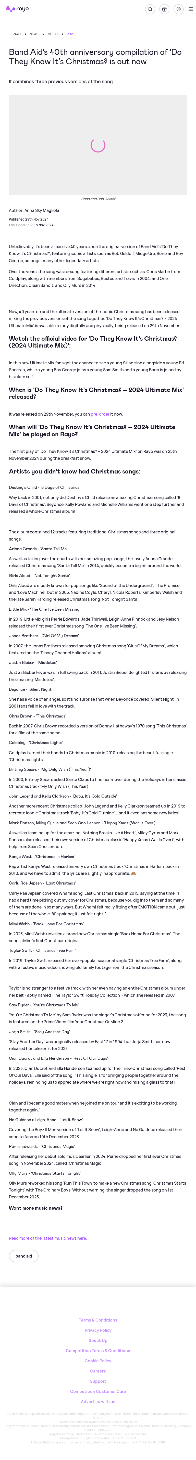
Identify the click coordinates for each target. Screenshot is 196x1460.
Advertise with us (98, 1401)
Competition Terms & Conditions (98, 1350)
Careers (98, 1371)
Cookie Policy (98, 1361)
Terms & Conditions (98, 1320)
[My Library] (164, 9)
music (53, 34)
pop (70, 34)
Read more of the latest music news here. (48, 1238)
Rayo (17, 34)
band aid (24, 1256)
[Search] (150, 9)
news (34, 34)
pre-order (100, 414)
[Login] (179, 9)
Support (98, 1381)
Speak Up (98, 1340)
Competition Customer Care (98, 1391)
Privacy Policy (98, 1330)
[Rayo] (98, 1305)
